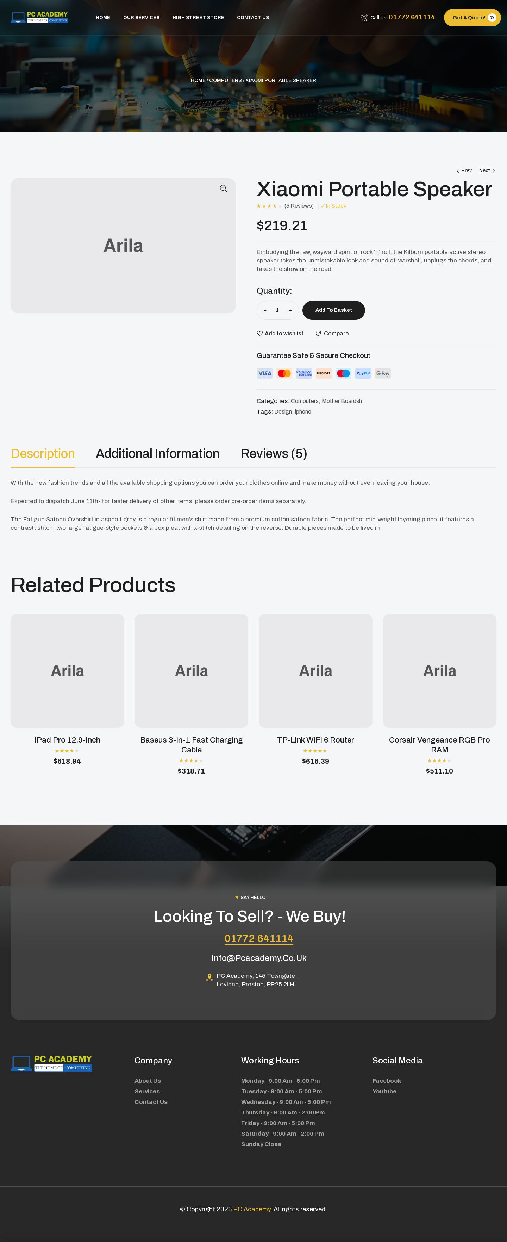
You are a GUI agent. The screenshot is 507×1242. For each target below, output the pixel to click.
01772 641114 (259, 938)
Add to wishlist (284, 333)
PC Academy (251, 1209)
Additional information (158, 454)
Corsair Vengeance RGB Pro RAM (439, 745)
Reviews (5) (273, 454)
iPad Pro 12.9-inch (67, 740)
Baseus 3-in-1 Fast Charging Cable (191, 745)
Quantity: (274, 291)
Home (198, 80)
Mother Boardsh (342, 401)
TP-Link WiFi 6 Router (315, 740)
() (299, 206)
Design (283, 412)
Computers (225, 80)
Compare (336, 333)
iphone (303, 412)
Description (43, 454)
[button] (223, 188)
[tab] (52, 453)
